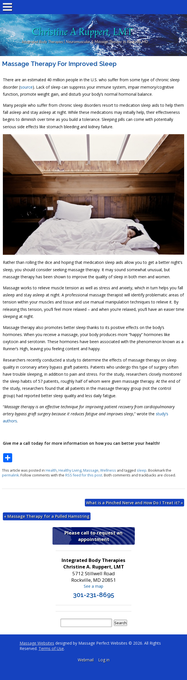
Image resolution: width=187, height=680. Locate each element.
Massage (90, 470)
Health (51, 470)
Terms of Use (51, 648)
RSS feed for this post (83, 475)
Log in (104, 659)
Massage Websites (37, 643)
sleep (141, 470)
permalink (10, 475)
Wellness (108, 470)
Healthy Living (69, 470)
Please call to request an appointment (93, 535)
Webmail (86, 659)
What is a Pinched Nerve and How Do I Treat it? (134, 502)
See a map (93, 586)
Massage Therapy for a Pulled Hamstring (46, 516)
